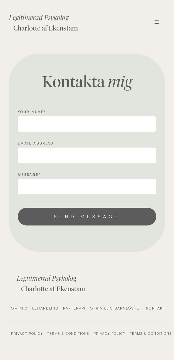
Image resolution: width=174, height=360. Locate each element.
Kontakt (155, 308)
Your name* (32, 112)
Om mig (19, 308)
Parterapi (74, 308)
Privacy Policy (27, 334)
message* (29, 175)
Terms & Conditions (68, 334)
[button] (156, 22)
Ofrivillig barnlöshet (116, 308)
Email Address (36, 143)
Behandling (45, 308)
